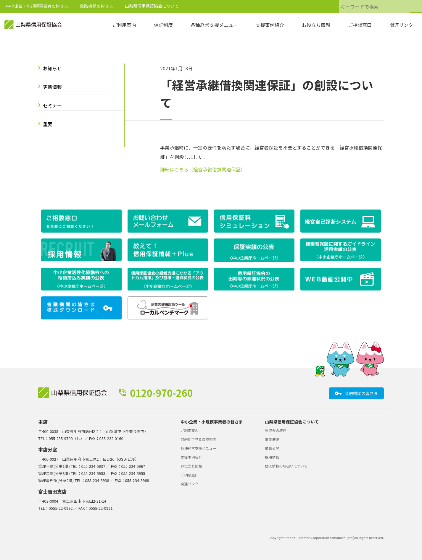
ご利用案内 (124, 24)
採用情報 (272, 457)
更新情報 (52, 86)
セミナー (52, 105)
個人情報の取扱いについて (286, 465)
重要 (47, 124)
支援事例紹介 (270, 24)
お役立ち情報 (316, 24)
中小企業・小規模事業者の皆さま (37, 6)
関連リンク (401, 24)
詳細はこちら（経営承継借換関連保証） (202, 169)
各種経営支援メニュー (214, 24)
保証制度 (163, 24)
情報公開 (272, 448)
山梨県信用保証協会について (152, 6)
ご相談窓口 (360, 24)
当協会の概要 (275, 430)
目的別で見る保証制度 (198, 439)
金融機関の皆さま (96, 6)
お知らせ (52, 68)
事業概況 (272, 439)
